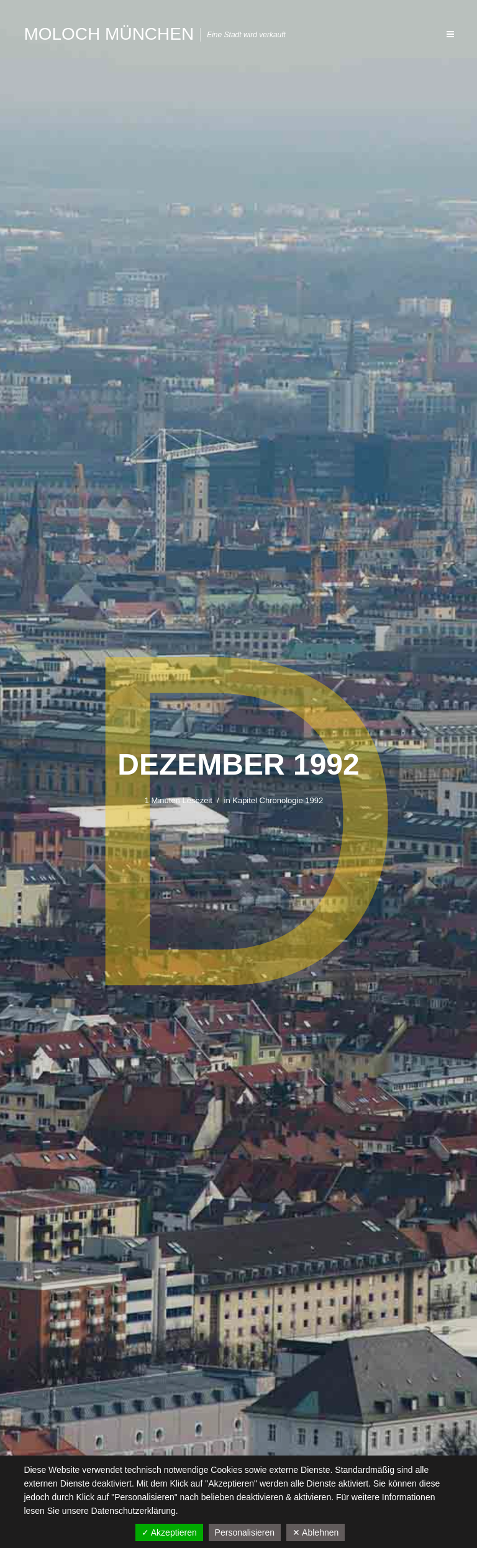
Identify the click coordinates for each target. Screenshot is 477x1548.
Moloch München (109, 33)
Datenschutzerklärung (133, 1511)
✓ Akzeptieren (169, 1532)
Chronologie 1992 (292, 800)
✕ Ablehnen (315, 1532)
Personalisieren (245, 1532)
